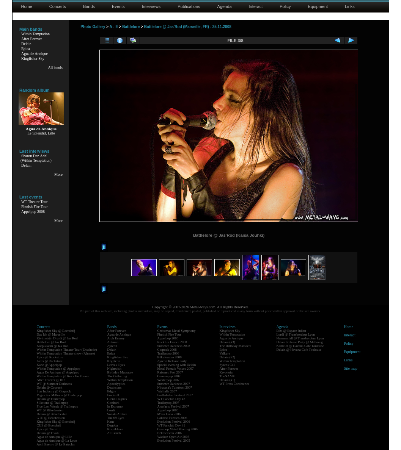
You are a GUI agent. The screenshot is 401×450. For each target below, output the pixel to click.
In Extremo (115, 406)
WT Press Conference (235, 384)
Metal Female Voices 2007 (175, 368)
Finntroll (113, 395)
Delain (26, 44)
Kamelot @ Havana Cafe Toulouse (300, 346)
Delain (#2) (227, 357)
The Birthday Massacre (236, 346)
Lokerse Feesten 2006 (172, 418)
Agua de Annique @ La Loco (57, 440)
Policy (285, 6)
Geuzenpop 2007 (169, 376)
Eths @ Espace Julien (291, 331)
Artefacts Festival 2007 (173, 406)
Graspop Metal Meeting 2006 (177, 429)
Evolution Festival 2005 (173, 440)
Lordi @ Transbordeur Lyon (296, 334)
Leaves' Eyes (116, 365)
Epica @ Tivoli (47, 429)
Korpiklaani (115, 429)
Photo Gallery (92, 27)
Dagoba (112, 425)
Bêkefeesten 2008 (169, 357)
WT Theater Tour (34, 202)
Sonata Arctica (117, 414)
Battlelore (131, 27)
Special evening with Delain (176, 365)
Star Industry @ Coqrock (54, 391)
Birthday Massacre (120, 372)
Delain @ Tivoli (48, 433)
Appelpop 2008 (33, 211)
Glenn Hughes (117, 399)
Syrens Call (228, 365)
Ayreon (112, 346)
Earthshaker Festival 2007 (175, 395)
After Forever (31, 39)
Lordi (111, 410)
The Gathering (117, 376)
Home (26, 6)
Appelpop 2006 (168, 410)
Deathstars (114, 387)
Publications (189, 6)
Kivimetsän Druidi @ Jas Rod (57, 338)
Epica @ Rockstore (50, 357)
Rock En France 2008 (172, 342)
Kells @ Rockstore (50, 361)
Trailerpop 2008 (168, 353)
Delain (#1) (227, 380)
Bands (89, 6)
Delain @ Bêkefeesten (52, 414)
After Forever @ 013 (51, 380)
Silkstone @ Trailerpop (53, 403)
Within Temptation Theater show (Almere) (66, 353)
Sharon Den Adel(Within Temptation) (36, 158)
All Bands (114, 433)
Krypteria (113, 361)
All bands (55, 68)
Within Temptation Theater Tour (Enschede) (67, 350)
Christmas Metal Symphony (176, 331)
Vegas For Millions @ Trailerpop (59, 395)
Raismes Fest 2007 (170, 372)
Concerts (57, 6)
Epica (25, 49)
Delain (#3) (227, 342)
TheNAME (227, 376)
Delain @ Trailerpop (51, 399)
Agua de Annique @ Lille (54, 437)
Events (118, 6)
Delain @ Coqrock (50, 387)
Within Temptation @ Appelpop (58, 368)
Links (350, 6)
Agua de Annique (34, 54)
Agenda (224, 6)
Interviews (151, 6)
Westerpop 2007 (168, 380)
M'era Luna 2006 (169, 414)
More (58, 174)
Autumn (113, 342)
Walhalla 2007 (167, 391)
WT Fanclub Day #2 (171, 399)
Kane (111, 421)
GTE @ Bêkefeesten (51, 418)
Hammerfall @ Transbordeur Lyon (300, 338)
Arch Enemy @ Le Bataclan (56, 444)
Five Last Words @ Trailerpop (57, 406)
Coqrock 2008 (167, 350)
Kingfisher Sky (32, 58)
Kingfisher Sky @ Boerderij (56, 331)
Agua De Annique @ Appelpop (58, 372)
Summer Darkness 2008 (173, 346)
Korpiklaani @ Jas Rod (53, 346)
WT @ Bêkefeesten (50, 410)
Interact (256, 6)
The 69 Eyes (115, 418)
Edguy (111, 391)
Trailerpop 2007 (168, 403)
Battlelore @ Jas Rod (51, 342)
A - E (113, 27)
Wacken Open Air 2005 (173, 437)
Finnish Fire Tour (34, 207)
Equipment (318, 6)
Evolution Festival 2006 (173, 421)
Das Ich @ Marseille (51, 334)
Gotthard (113, 403)
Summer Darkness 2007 (173, 384)
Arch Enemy (116, 338)
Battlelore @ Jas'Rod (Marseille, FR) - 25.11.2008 (187, 27)
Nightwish (114, 368)
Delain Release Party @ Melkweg (300, 342)
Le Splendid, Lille (41, 133)
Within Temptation (35, 34)
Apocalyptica (116, 384)
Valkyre (225, 353)
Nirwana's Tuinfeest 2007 (174, 387)
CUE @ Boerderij (49, 425)
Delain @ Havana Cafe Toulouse (299, 350)
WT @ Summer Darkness (54, 384)
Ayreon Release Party (172, 361)
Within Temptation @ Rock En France (63, 376)
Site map (350, 368)
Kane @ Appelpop (49, 365)
